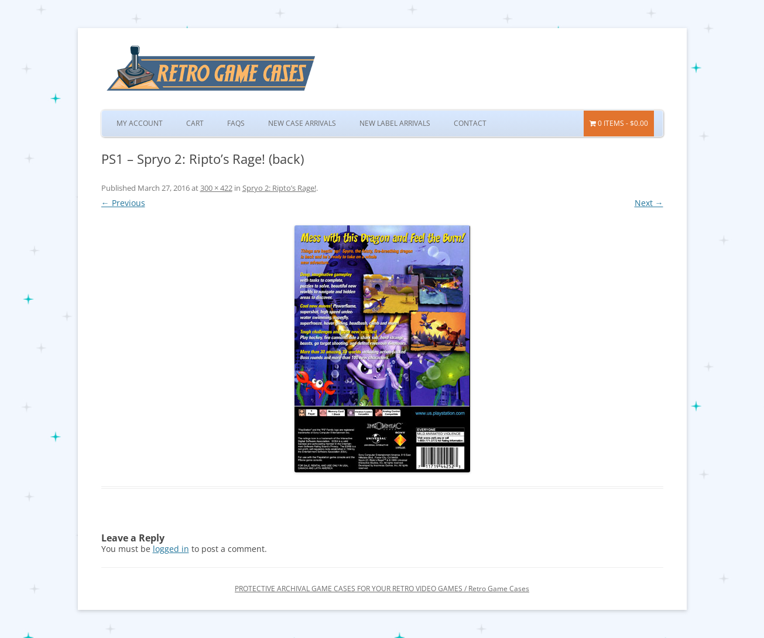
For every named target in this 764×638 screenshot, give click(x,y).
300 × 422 (216, 188)
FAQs (236, 123)
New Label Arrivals (394, 123)
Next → (649, 202)
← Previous (123, 202)
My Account (140, 123)
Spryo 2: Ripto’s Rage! (279, 188)
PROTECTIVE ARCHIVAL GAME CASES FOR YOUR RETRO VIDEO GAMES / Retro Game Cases (382, 589)
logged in (171, 548)
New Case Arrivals (302, 123)
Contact (470, 123)
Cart (195, 123)
